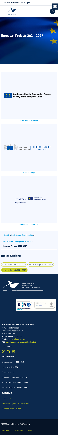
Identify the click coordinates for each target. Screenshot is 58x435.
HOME (6, 235)
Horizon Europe (29, 172)
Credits (29, 430)
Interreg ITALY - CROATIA (29, 224)
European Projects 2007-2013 (14, 264)
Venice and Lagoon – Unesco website (16, 403)
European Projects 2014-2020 (41, 264)
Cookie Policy (18, 430)
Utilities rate (6, 398)
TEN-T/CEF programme (29, 120)
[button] (55, 6)
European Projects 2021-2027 (14, 270)
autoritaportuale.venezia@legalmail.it (21, 342)
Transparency (5, 430)
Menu (3, 11)
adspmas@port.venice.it (17, 339)
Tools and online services (11, 408)
